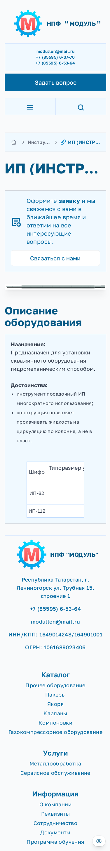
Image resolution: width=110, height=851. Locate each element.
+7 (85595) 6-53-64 (55, 62)
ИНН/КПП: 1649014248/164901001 (55, 634)
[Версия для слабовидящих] (98, 841)
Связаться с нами (55, 258)
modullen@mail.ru (55, 51)
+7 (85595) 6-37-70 (55, 57)
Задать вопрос (55, 82)
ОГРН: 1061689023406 (55, 647)
